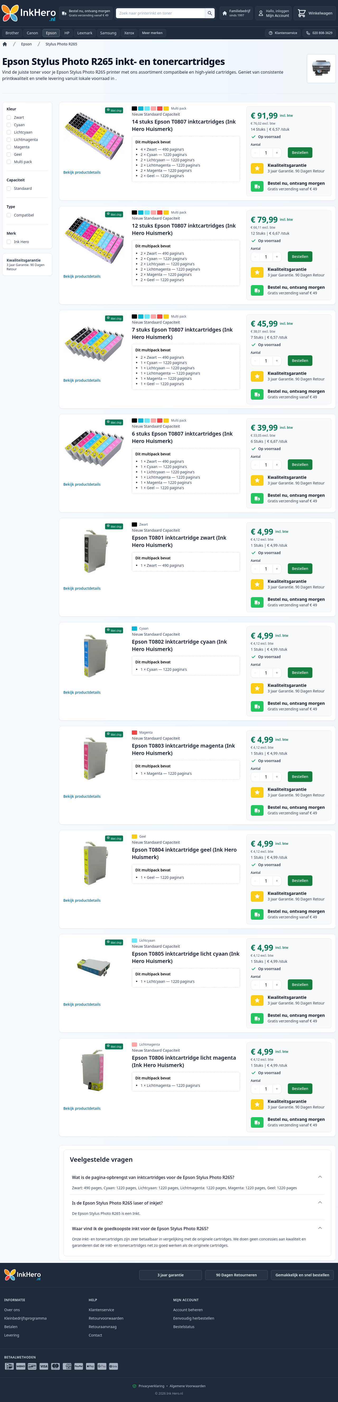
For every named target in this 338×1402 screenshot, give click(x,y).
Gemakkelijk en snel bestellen (302, 1274)
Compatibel (24, 215)
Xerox (129, 32)
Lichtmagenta (26, 139)
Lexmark (84, 32)
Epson (51, 32)
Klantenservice (101, 1309)
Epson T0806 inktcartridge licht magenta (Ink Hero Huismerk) (184, 1061)
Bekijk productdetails (82, 172)
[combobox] (165, 13)
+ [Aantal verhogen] (277, 152)
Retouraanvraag (103, 1326)
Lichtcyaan (23, 132)
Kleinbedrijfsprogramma (25, 1318)
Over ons (12, 1309)
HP (66, 32)
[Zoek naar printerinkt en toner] (210, 13)
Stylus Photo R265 (61, 43)
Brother (12, 32)
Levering (11, 1335)
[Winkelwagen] (315, 13)
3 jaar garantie (170, 1274)
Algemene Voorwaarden (188, 1386)
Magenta (22, 146)
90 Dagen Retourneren (236, 1274)
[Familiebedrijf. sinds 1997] (236, 13)
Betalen (10, 1326)
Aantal (256, 145)
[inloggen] (273, 13)
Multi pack (23, 161)
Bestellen (302, 154)
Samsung (108, 32)
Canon (32, 32)
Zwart (19, 117)
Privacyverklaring (151, 1386)
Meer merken (152, 33)
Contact (95, 1335)
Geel (18, 154)
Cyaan (19, 124)
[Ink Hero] (29, 13)
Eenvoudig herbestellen (193, 1318)
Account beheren (188, 1309)
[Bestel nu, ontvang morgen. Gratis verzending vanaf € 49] (85, 13)
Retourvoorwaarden (106, 1318)
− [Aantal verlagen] (255, 152)
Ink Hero (21, 241)
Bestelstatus (183, 1326)
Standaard (23, 188)
